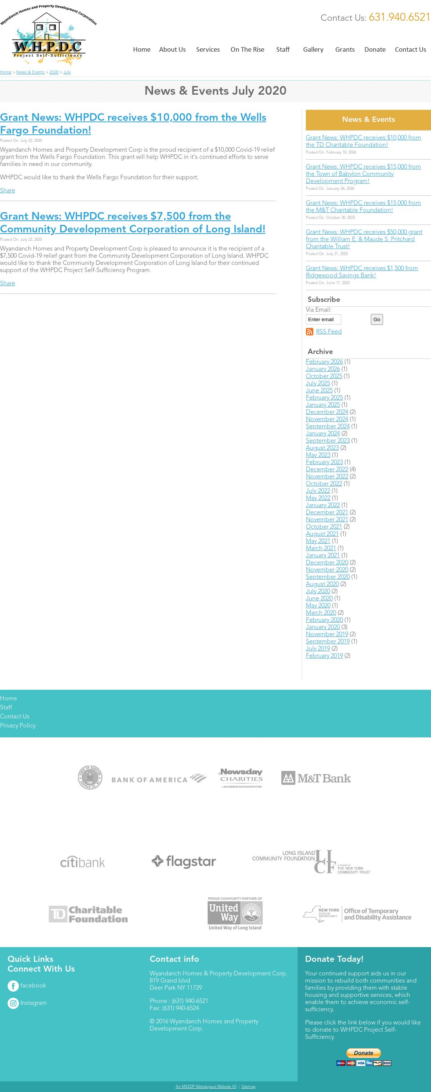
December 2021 (327, 513)
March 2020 (321, 613)
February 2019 (324, 656)
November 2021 (327, 520)
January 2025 (323, 405)
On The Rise (247, 49)
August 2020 (322, 584)
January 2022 (323, 506)
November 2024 (327, 420)
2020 (54, 73)
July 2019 (318, 649)
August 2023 (322, 448)
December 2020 (327, 563)
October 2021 (324, 527)
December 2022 (327, 470)
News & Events (30, 73)
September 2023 (328, 441)
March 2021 (321, 549)
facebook (27, 986)
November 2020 (327, 570)
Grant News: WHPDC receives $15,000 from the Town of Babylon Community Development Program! (363, 174)
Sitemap (249, 1087)
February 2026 (324, 362)
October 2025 (324, 377)
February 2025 (324, 398)
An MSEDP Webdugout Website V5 (206, 1087)
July (67, 73)
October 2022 (324, 484)
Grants (345, 49)
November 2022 (327, 477)
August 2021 (322, 534)
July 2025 (318, 384)
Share (7, 191)
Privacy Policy (18, 726)
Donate (375, 49)
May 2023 (318, 455)
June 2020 (319, 599)
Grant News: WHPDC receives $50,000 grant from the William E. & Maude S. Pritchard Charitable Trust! (364, 239)
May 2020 (318, 606)
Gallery (313, 49)
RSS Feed (329, 332)
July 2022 (318, 491)
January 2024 (323, 434)
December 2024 (327, 412)
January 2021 (323, 556)
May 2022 (318, 498)
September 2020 (328, 577)
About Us (172, 49)
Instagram (27, 1003)
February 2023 (324, 463)
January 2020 (323, 627)
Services (208, 49)
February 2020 (324, 620)
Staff (283, 49)
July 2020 (318, 592)
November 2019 (327, 635)
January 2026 (323, 369)
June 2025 (319, 391)
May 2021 (318, 541)
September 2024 (328, 427)
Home (141, 49)
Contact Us (410, 49)
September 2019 (328, 642)
